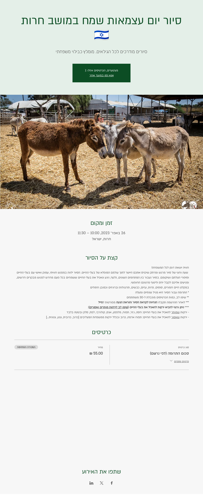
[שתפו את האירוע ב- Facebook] (112, 483)
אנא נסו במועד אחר (101, 75)
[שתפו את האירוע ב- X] (102, 483)
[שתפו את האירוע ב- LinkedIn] (91, 483)
